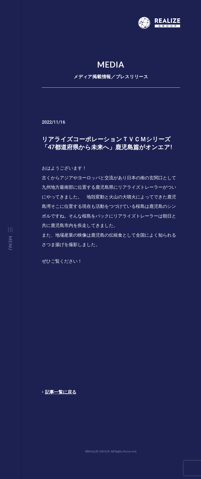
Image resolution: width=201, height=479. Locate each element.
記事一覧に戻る (59, 392)
